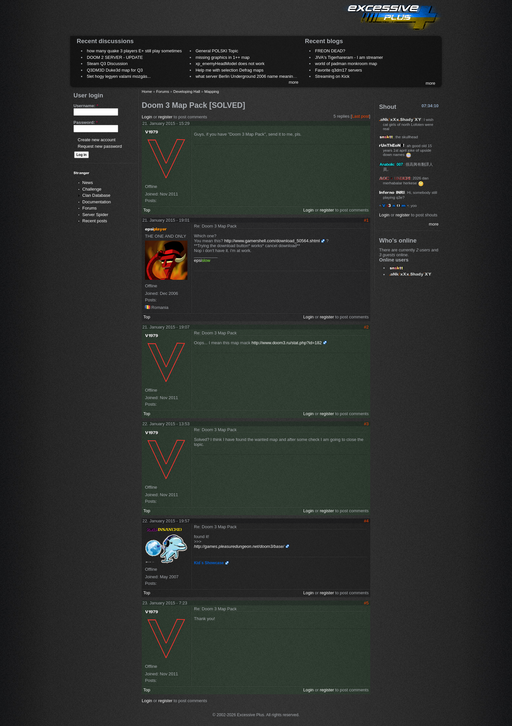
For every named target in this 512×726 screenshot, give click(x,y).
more (293, 82)
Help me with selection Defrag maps (230, 70)
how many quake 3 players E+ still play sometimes (134, 50)
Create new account (97, 139)
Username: (85, 105)
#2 (366, 327)
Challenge (92, 189)
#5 (366, 602)
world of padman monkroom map (346, 63)
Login (147, 116)
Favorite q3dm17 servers (338, 70)
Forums (89, 208)
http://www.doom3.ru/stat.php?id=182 (286, 342)
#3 (366, 423)
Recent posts (94, 220)
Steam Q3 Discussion (107, 63)
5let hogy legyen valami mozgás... (119, 76)
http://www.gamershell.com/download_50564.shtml (272, 240)
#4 (366, 520)
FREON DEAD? (330, 50)
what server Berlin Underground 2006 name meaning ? (247, 76)
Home (147, 91)
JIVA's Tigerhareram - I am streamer (349, 57)
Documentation (96, 201)
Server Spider (95, 214)
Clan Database (96, 195)
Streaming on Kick (332, 76)
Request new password (100, 146)
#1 (366, 220)
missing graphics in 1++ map (222, 57)
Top (146, 210)
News (87, 182)
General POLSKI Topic (217, 50)
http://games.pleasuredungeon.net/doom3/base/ (239, 546)
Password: (85, 122)
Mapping (211, 91)
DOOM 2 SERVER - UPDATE (115, 57)
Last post (360, 116)
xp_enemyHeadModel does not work (230, 63)
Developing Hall (186, 91)
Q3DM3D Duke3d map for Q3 (115, 70)
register (165, 116)
